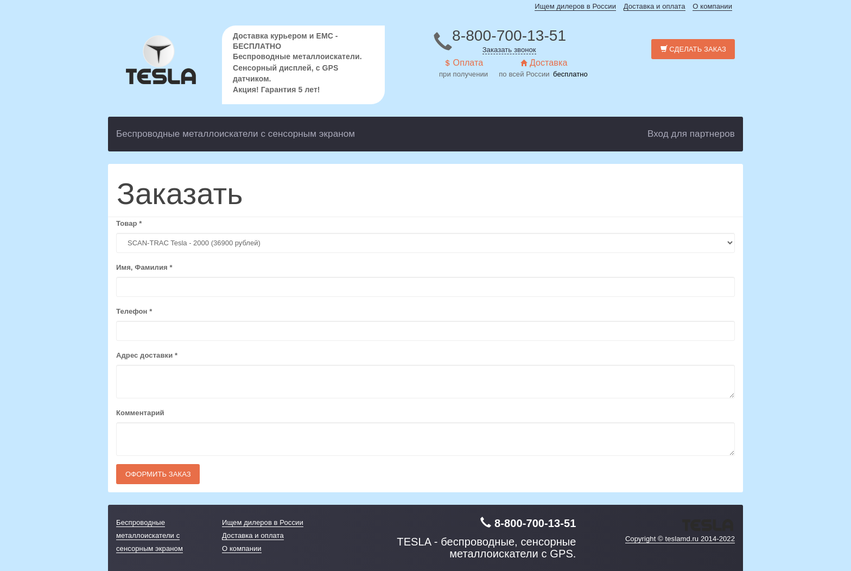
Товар (129, 223)
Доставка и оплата (654, 6)
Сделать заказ (693, 49)
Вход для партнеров (691, 134)
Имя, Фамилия (144, 267)
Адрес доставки (146, 355)
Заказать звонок (509, 50)
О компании (712, 6)
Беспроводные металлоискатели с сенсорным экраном (235, 134)
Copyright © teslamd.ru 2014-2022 (680, 539)
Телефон (134, 311)
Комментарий (140, 413)
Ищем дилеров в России (575, 6)
